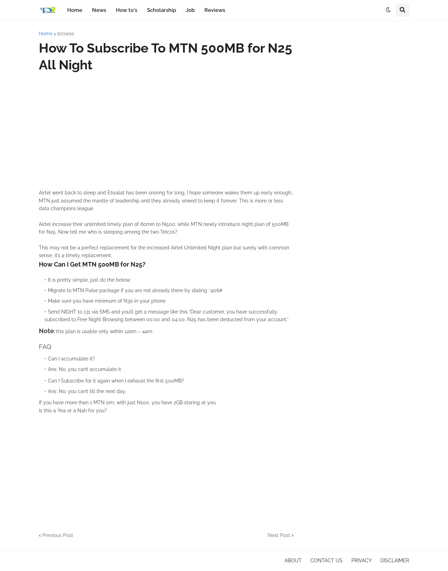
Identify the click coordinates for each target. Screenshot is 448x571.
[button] (388, 10)
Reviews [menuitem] (214, 10)
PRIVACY (361, 560)
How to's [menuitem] (126, 10)
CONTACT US (326, 560)
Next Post (279, 535)
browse (65, 33)
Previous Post (57, 535)
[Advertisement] (166, 131)
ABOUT (293, 560)
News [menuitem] (99, 10)
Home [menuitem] (74, 10)
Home (45, 33)
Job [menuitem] (190, 10)
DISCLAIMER (394, 560)
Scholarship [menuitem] (161, 10)
